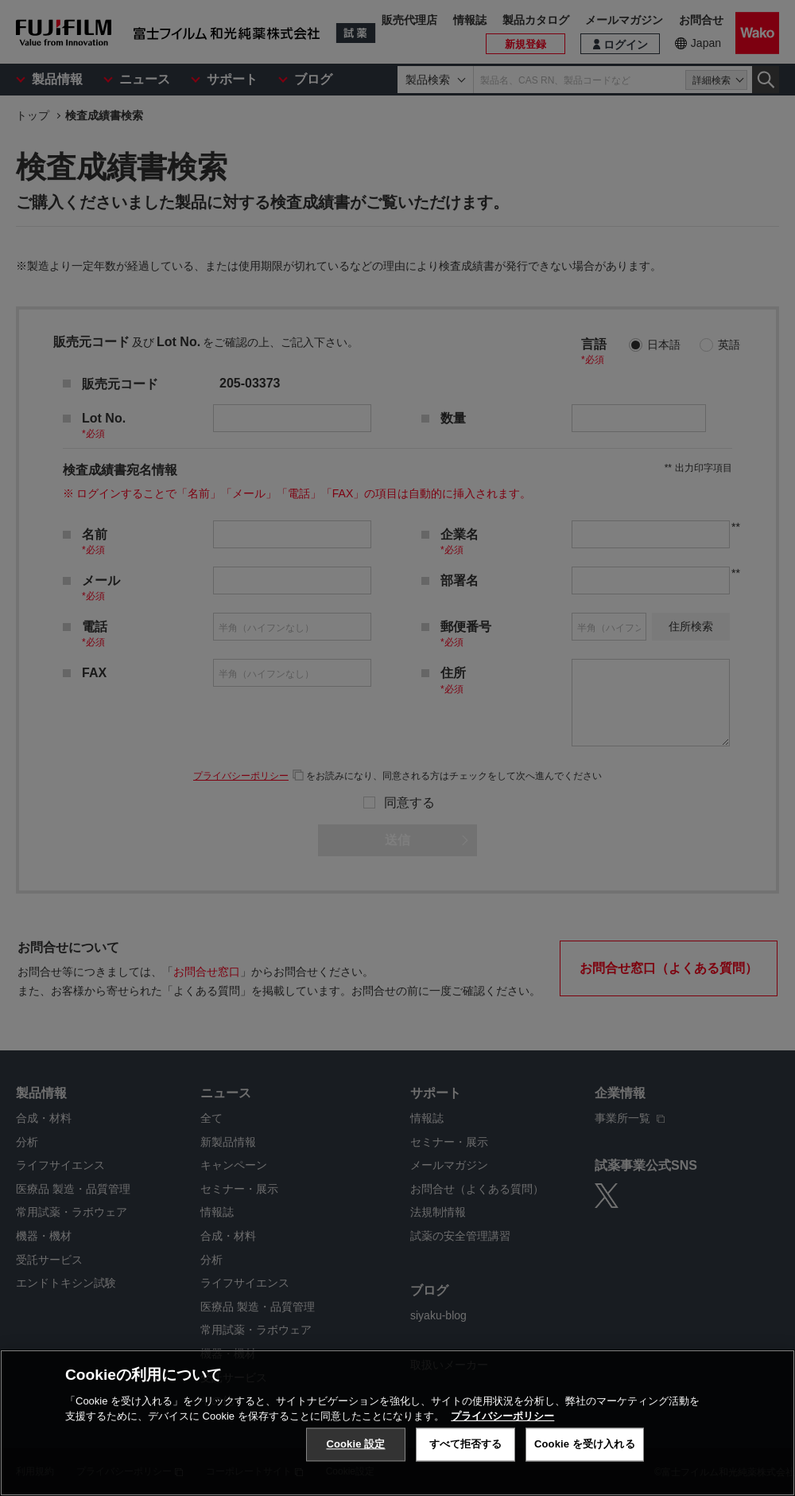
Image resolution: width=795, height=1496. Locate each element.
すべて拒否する (465, 1444)
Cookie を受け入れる (584, 1444)
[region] (397, 1423)
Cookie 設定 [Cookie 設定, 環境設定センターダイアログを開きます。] (355, 1444)
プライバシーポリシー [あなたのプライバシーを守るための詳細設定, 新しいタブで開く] (502, 1416)
